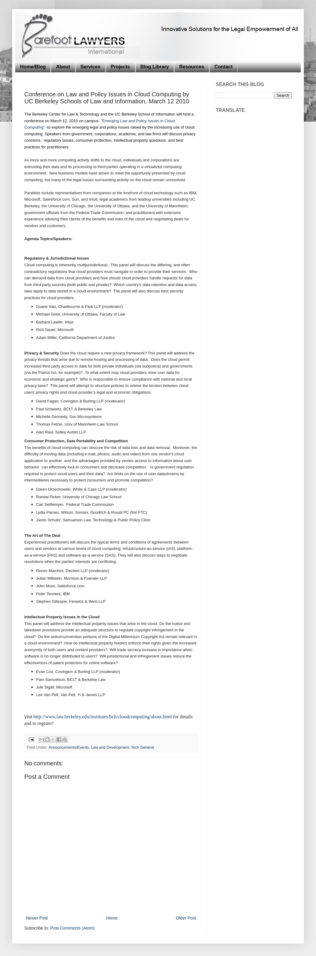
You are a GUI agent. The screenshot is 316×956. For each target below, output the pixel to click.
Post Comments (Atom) (72, 928)
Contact (224, 66)
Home (111, 918)
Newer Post (37, 918)
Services (91, 66)
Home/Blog (33, 66)
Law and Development (110, 747)
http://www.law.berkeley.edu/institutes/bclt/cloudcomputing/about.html (102, 716)
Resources (191, 66)
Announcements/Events (68, 747)
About (63, 66)
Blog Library (154, 66)
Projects (120, 66)
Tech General (142, 747)
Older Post (186, 918)
